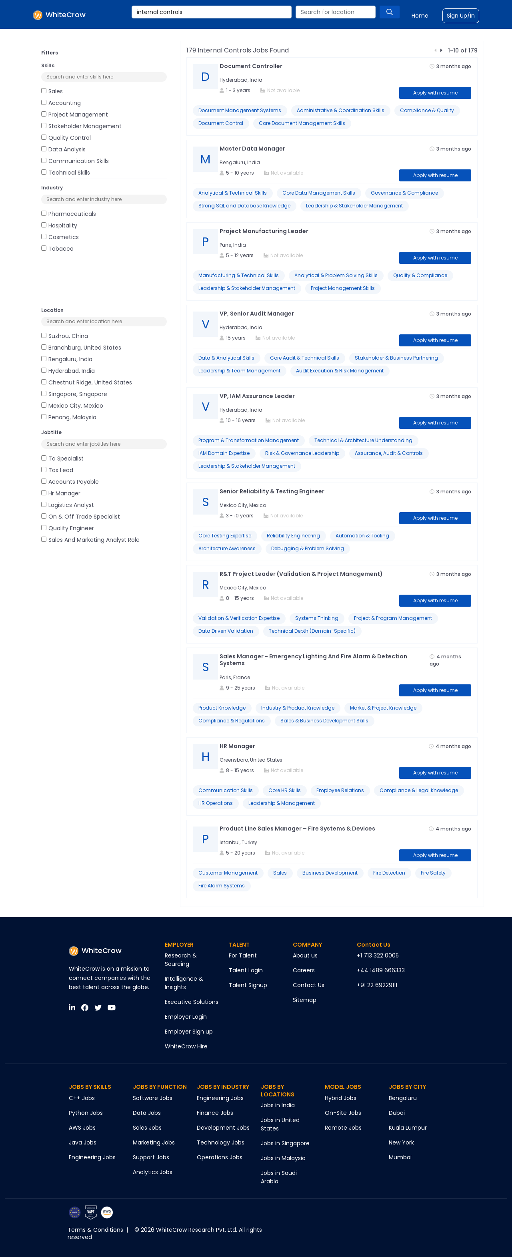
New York (401, 1142)
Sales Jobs (147, 1128)
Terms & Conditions (95, 1230)
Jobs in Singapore (285, 1143)
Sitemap (304, 1000)
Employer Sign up (189, 1032)
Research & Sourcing (181, 959)
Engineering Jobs (92, 1157)
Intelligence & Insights (184, 983)
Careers (304, 970)
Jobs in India (278, 1105)
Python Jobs (86, 1113)
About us (305, 955)
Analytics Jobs (152, 1172)
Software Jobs (152, 1098)
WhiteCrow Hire (186, 1046)
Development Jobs (223, 1128)
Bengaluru (403, 1098)
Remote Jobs (343, 1128)
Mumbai (400, 1157)
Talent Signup (248, 985)
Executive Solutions (191, 1002)
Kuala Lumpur (408, 1128)
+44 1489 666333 (381, 970)
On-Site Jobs (343, 1113)
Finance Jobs (215, 1113)
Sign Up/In (461, 16)
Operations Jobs (219, 1157)
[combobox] (212, 12)
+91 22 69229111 (377, 985)
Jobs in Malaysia (283, 1158)
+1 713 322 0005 (378, 955)
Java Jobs (82, 1142)
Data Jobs (147, 1113)
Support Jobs (151, 1157)
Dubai (397, 1113)
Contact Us (308, 985)
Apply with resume (435, 92)
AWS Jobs (82, 1128)
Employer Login (186, 1017)
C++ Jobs (82, 1098)
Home (420, 16)
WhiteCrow (95, 950)
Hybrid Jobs (340, 1098)
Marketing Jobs (154, 1142)
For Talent (243, 955)
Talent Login (246, 970)
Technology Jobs (220, 1142)
